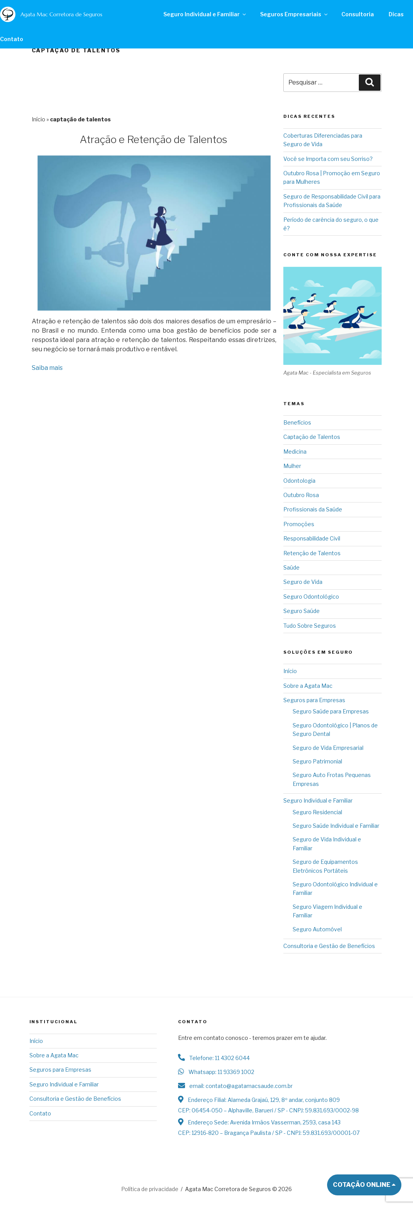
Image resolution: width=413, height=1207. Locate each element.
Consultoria (357, 14)
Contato (40, 1113)
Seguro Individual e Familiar (205, 14)
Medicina (295, 451)
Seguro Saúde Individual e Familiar (336, 825)
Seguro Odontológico (311, 596)
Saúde (291, 567)
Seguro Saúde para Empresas (331, 711)
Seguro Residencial (317, 812)
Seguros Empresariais (294, 14)
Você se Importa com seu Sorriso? (328, 158)
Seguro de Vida (302, 581)
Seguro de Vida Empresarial (328, 747)
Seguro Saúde (301, 611)
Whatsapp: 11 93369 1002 (216, 1072)
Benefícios (297, 422)
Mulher (292, 466)
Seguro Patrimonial (317, 761)
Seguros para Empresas (314, 700)
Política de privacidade (149, 1189)
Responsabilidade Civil (311, 538)
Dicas (395, 14)
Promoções (298, 524)
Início (38, 119)
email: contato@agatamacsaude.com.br (235, 1086)
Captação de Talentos (311, 436)
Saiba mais (47, 367)
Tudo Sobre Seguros (309, 625)
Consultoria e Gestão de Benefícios (329, 946)
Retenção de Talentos (312, 553)
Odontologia (299, 480)
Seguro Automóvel (317, 929)
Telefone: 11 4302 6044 (214, 1058)
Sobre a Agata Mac (307, 685)
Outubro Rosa (301, 495)
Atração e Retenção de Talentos (153, 139)
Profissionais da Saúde (312, 509)
